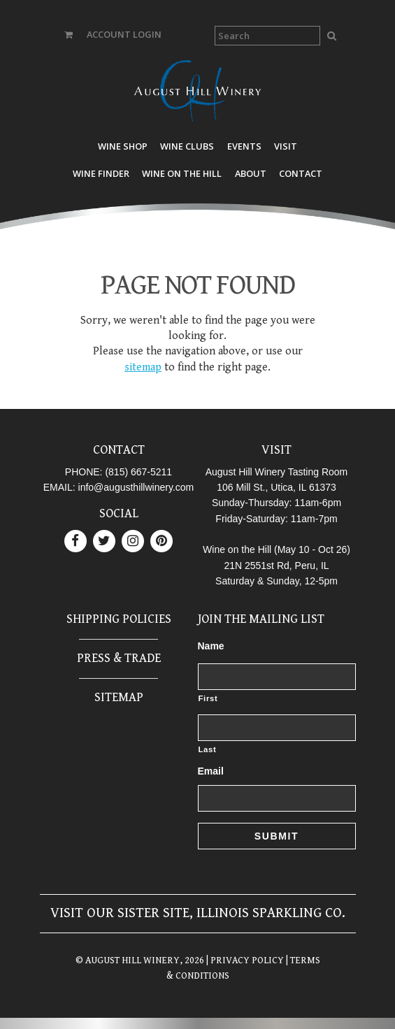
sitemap (142, 367)
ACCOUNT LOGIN (124, 34)
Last (208, 749)
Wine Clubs (187, 146)
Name (211, 646)
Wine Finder (101, 173)
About (250, 173)
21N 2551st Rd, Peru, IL (276, 565)
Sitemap (118, 697)
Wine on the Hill (182, 173)
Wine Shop (123, 146)
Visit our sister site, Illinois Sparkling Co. (197, 913)
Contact (300, 173)
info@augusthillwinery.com (136, 487)
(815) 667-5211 (138, 471)
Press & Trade (119, 658)
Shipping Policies (118, 619)
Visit (285, 146)
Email (211, 771)
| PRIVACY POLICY (244, 960)
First (208, 698)
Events (244, 146)
